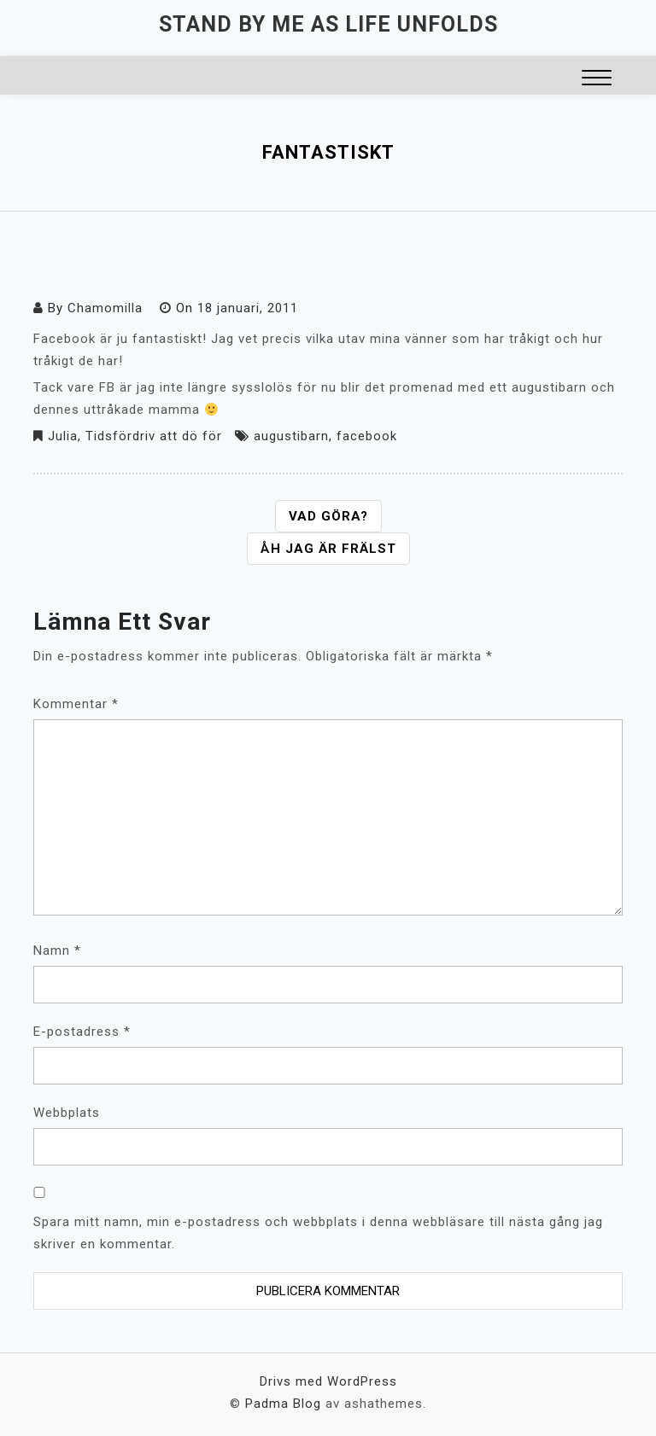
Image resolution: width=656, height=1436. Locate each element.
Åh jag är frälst (328, 548)
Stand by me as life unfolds (328, 24)
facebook (367, 436)
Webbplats (66, 1112)
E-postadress (82, 1031)
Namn (57, 950)
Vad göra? (328, 516)
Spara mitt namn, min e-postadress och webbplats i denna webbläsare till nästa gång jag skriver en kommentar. (318, 1233)
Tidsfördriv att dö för (153, 436)
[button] (597, 80)
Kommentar (76, 704)
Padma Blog (283, 1403)
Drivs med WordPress (328, 1381)
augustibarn (291, 436)
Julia (63, 436)
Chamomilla (105, 308)
